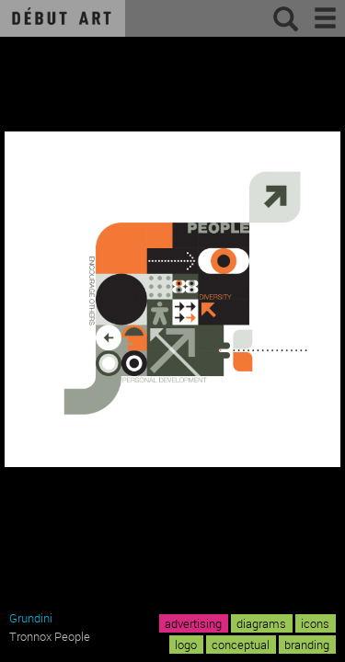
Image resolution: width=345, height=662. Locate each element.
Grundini (30, 618)
